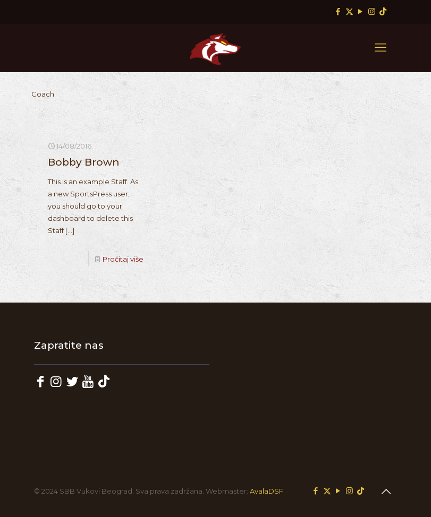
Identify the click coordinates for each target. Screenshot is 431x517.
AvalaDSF (266, 491)
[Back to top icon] (386, 491)
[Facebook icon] (338, 11)
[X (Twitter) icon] (349, 11)
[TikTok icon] (383, 11)
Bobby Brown (84, 162)
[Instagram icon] (372, 11)
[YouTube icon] (361, 11)
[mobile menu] (380, 48)
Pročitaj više (123, 259)
